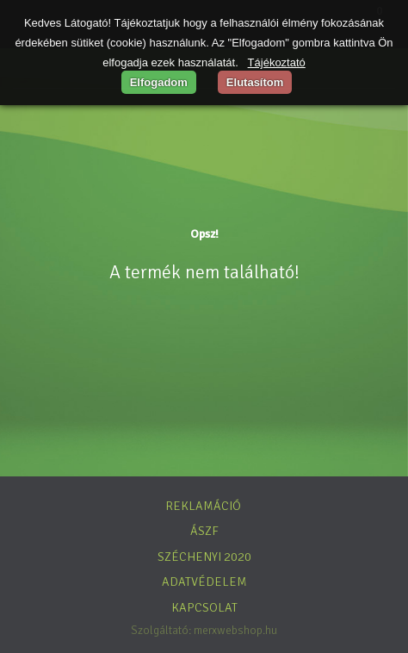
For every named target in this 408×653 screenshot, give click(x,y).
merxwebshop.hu (235, 630)
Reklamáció (203, 505)
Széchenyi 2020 (204, 556)
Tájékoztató (277, 62)
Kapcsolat (204, 607)
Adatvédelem (204, 581)
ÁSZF (204, 530)
